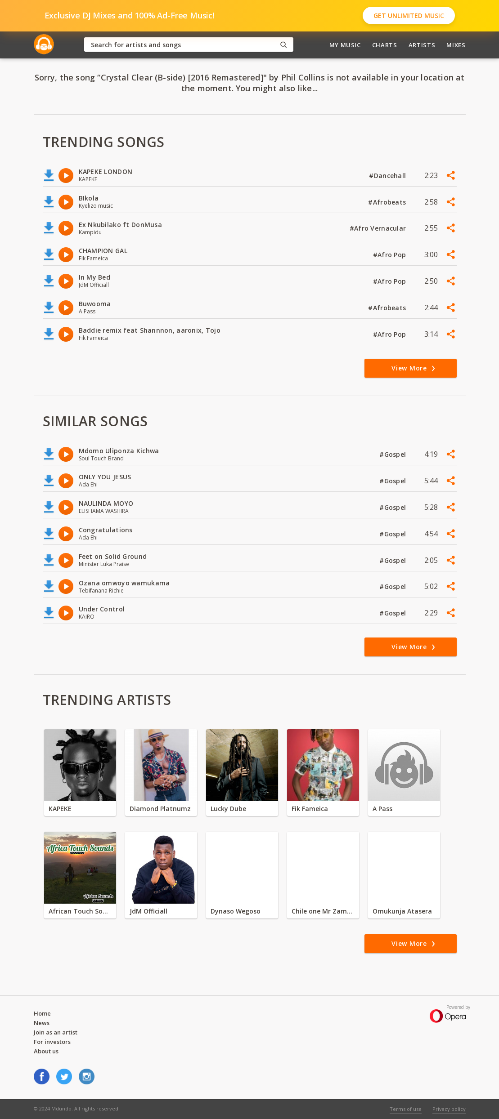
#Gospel (393, 454)
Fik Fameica (310, 808)
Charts (384, 45)
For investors (52, 1042)
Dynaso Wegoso (236, 911)
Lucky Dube (228, 808)
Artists (422, 45)
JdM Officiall (148, 911)
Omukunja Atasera (402, 911)
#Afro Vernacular (379, 228)
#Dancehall (388, 175)
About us (46, 1051)
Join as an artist (55, 1032)
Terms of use (406, 1109)
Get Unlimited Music (408, 15)
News (41, 1023)
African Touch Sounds (80, 911)
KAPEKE (60, 808)
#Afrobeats (388, 202)
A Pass (382, 808)
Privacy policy (449, 1109)
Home (42, 1013)
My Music (345, 45)
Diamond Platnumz (160, 808)
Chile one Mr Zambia (323, 911)
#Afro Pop (390, 254)
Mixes (455, 45)
